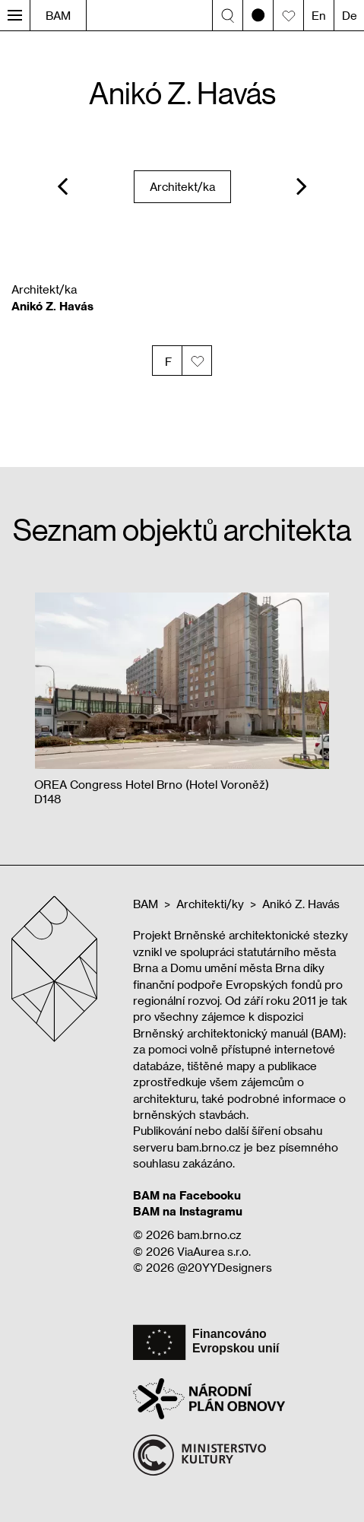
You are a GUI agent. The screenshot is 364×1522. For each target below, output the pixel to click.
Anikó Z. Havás (301, 903)
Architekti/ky (210, 903)
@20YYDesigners (224, 1267)
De (349, 15)
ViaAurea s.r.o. (214, 1251)
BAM (58, 15)
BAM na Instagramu (187, 1211)
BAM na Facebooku (187, 1195)
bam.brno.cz (209, 1234)
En (319, 15)
